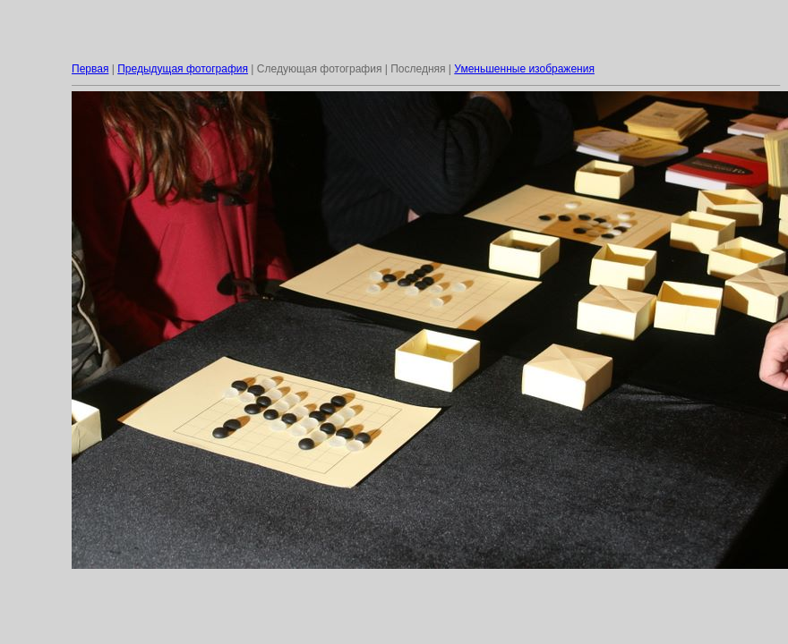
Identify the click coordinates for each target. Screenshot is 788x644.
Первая (90, 69)
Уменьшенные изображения (524, 69)
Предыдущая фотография (182, 69)
